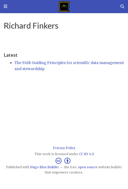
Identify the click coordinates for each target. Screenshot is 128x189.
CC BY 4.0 (86, 154)
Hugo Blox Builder (44, 167)
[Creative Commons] (64, 161)
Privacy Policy (64, 148)
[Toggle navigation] (5, 7)
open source (87, 167)
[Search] (122, 6)
